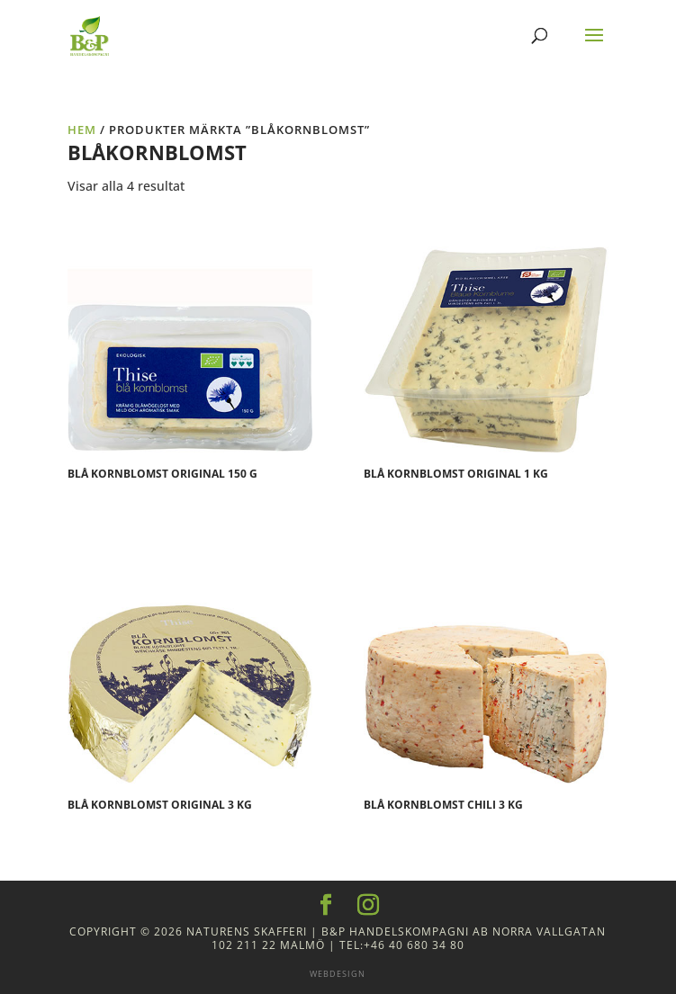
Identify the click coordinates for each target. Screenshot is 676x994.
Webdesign (337, 974)
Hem (82, 129)
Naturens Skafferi (246, 931)
